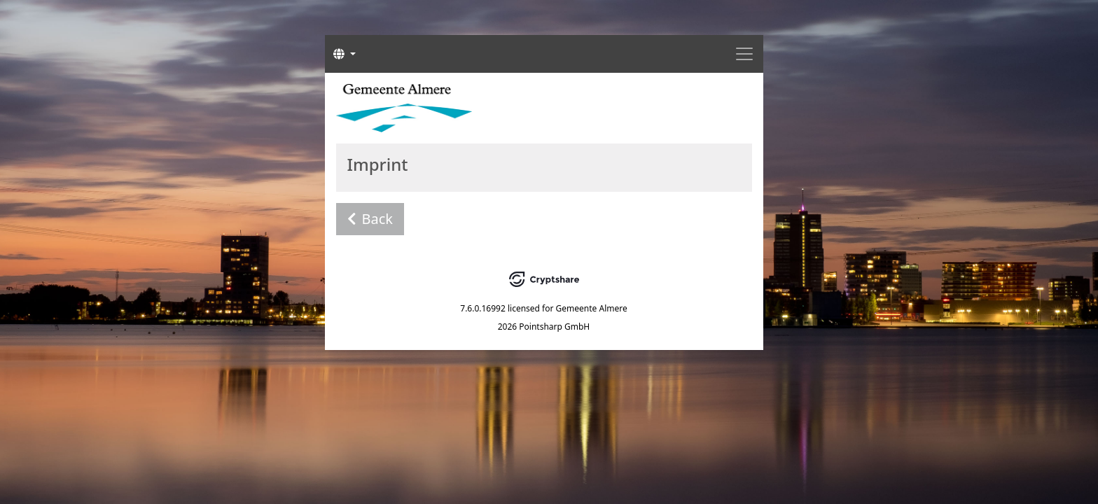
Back (370, 218)
